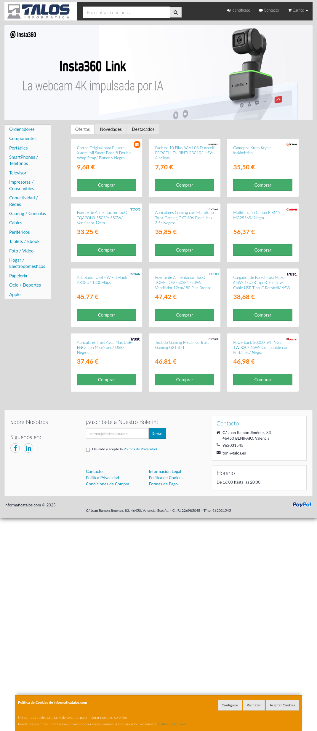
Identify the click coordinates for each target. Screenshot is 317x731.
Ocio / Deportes (25, 284)
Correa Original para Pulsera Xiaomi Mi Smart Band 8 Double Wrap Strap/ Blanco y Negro (104, 208)
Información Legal (165, 693)
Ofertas (82, 129)
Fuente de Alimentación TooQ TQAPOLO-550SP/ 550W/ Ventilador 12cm (102, 328)
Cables (15, 222)
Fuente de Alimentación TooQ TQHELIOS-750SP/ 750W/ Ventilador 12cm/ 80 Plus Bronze (183, 449)
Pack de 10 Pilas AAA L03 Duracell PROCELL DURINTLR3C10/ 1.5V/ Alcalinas (184, 208)
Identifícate (238, 10)
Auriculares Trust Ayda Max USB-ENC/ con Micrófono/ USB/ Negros (105, 569)
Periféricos (19, 232)
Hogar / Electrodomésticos (27, 263)
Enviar (157, 655)
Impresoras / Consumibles (21, 185)
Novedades (111, 129)
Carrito (298, 10)
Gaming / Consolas (27, 213)
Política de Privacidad (140, 671)
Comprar (106, 240)
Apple (14, 294)
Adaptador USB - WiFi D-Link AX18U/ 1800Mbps (102, 446)
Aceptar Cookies (282, 705)
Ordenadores (22, 129)
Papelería (18, 275)
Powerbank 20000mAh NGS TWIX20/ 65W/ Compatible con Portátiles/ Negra (260, 569)
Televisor (17, 172)
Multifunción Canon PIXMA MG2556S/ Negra (256, 326)
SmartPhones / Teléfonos (23, 160)
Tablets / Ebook (24, 241)
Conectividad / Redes (23, 200)
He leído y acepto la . (125, 671)
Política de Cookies (172, 724)
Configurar (230, 705)
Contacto (269, 10)
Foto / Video (21, 250)
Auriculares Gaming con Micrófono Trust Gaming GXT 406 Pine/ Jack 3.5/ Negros (184, 328)
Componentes (22, 138)
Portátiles (18, 147)
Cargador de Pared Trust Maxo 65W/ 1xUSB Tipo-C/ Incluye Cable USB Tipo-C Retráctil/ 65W (261, 449)
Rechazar (254, 705)
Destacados (143, 129)
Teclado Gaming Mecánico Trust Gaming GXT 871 (182, 567)
